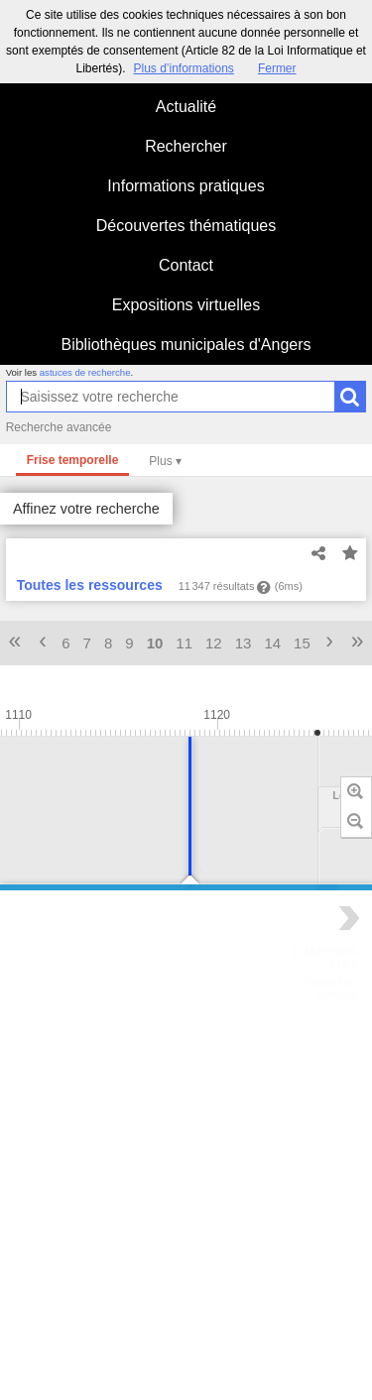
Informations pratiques (185, 185)
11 (184, 643)
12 (213, 643)
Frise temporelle (73, 460)
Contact (186, 265)
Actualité (186, 106)
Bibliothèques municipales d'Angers (185, 344)
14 (272, 643)
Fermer (277, 68)
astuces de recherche (85, 372)
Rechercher (186, 146)
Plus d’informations (183, 68)
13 (243, 643)
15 (302, 643)
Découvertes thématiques (186, 225)
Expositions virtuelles (186, 304)
